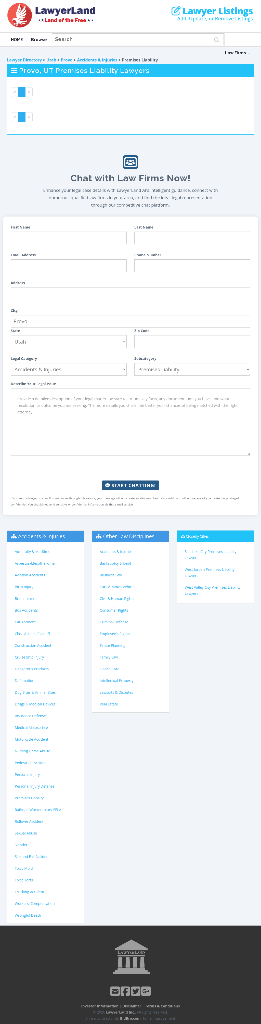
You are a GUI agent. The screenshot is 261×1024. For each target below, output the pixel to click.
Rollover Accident (29, 821)
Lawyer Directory (24, 60)
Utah (51, 60)
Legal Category (24, 358)
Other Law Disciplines (128, 536)
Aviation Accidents (30, 575)
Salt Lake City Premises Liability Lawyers (211, 554)
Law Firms (237, 52)
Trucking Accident (29, 891)
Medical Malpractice (31, 727)
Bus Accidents (26, 610)
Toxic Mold (24, 868)
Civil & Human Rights (117, 598)
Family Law (109, 657)
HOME (17, 39)
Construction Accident (33, 645)
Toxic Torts (24, 880)
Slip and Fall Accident (32, 856)
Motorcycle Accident (31, 739)
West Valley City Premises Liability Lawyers (213, 590)
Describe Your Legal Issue (33, 383)
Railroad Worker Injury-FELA (38, 809)
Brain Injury (24, 598)
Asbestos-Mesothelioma (35, 563)
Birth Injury (24, 586)
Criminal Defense (114, 622)
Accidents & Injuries (97, 60)
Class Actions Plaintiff (32, 633)
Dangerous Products (32, 668)
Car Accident (25, 622)
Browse (39, 39)
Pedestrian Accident (31, 762)
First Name (20, 227)
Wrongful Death (28, 915)
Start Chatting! (130, 485)
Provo (66, 60)
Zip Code (142, 330)
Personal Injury (27, 774)
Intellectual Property (116, 680)
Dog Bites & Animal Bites (35, 692)
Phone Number (147, 254)
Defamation (24, 680)
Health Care (109, 668)
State (15, 330)
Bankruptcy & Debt (115, 563)
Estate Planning (112, 645)
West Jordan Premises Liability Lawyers (210, 572)
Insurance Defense (30, 715)
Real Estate (109, 704)
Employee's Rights (114, 633)
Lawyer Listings (212, 11)
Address (18, 282)
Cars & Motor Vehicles (118, 586)
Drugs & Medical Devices (35, 704)
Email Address (23, 254)
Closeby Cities (197, 536)
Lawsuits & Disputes (116, 692)
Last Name (143, 227)
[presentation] (130, 468)
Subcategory (145, 358)
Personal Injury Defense (34, 786)
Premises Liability (29, 797)
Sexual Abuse (26, 833)
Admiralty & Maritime (32, 551)
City (14, 310)
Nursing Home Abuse (32, 751)
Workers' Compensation (35, 903)
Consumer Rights (114, 610)
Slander (21, 844)
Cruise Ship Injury (29, 657)
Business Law (111, 575)
